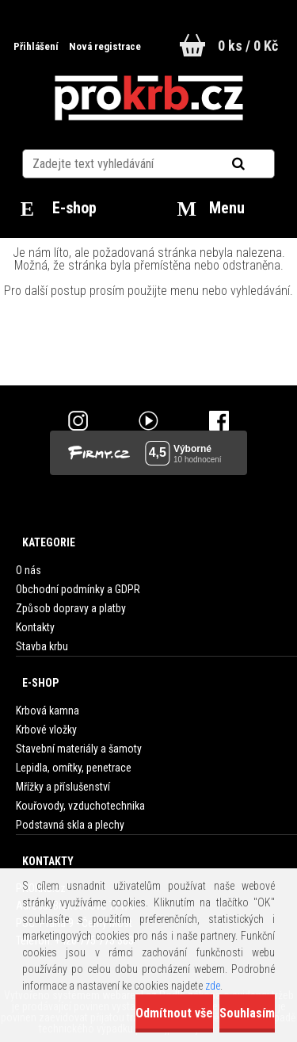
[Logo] (148, 98)
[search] (258, 164)
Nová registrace (105, 46)
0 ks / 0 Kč (248, 45)
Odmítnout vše (174, 1013)
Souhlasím (247, 1013)
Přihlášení (37, 46)
